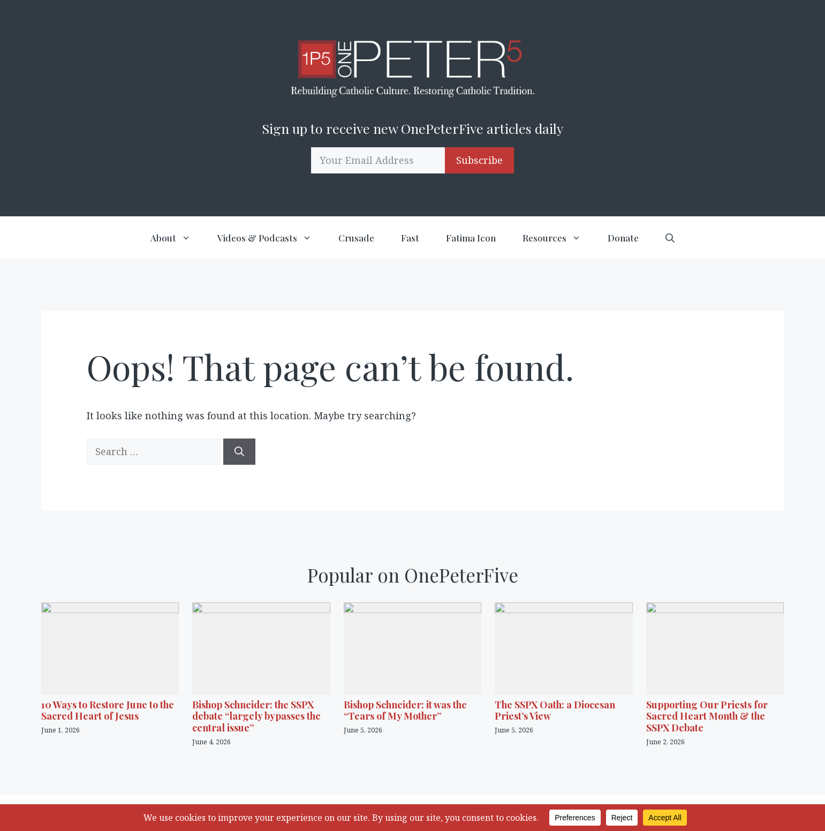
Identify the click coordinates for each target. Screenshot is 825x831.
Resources (558, 237)
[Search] (239, 452)
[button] (670, 237)
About (177, 237)
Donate (623, 238)
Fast (410, 238)
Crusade (356, 238)
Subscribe (479, 160)
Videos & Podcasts (271, 237)
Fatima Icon (471, 238)
